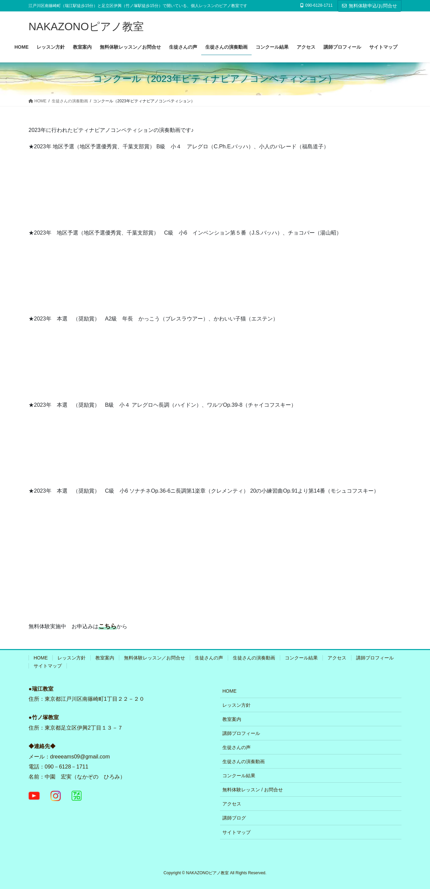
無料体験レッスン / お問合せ (252, 789)
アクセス (337, 657)
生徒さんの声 (209, 657)
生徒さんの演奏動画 (254, 657)
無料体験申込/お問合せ (369, 5)
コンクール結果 (301, 657)
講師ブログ (234, 818)
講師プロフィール (375, 657)
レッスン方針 (71, 657)
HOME (41, 657)
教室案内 (104, 657)
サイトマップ (48, 666)
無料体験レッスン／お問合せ (154, 657)
